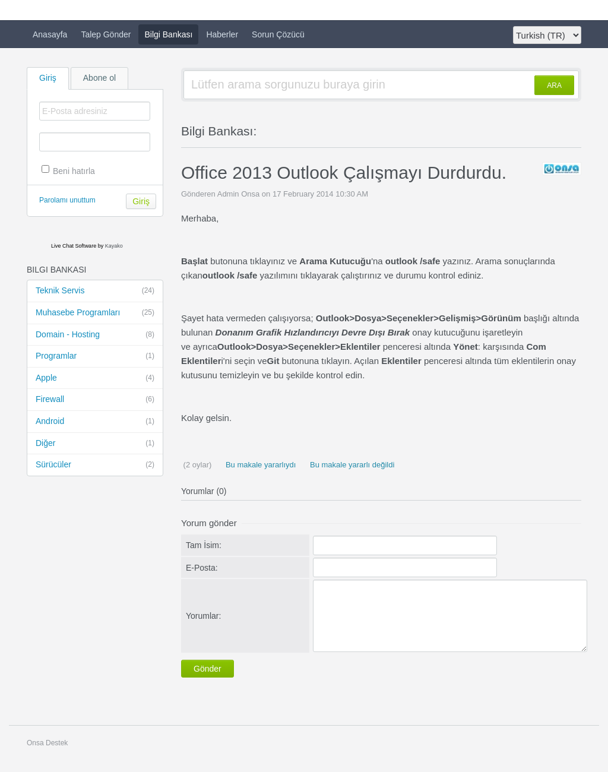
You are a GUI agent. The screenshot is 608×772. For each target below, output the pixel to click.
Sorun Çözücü (278, 34)
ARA (554, 85)
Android (95, 422)
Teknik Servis (95, 291)
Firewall (95, 400)
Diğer (95, 444)
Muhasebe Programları (95, 313)
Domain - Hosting (95, 335)
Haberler (222, 34)
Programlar (95, 356)
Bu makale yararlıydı (259, 464)
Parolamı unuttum (67, 200)
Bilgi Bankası (168, 34)
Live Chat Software (73, 246)
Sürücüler (95, 465)
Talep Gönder (106, 34)
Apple (95, 378)
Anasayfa (50, 34)
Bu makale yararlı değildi (351, 464)
